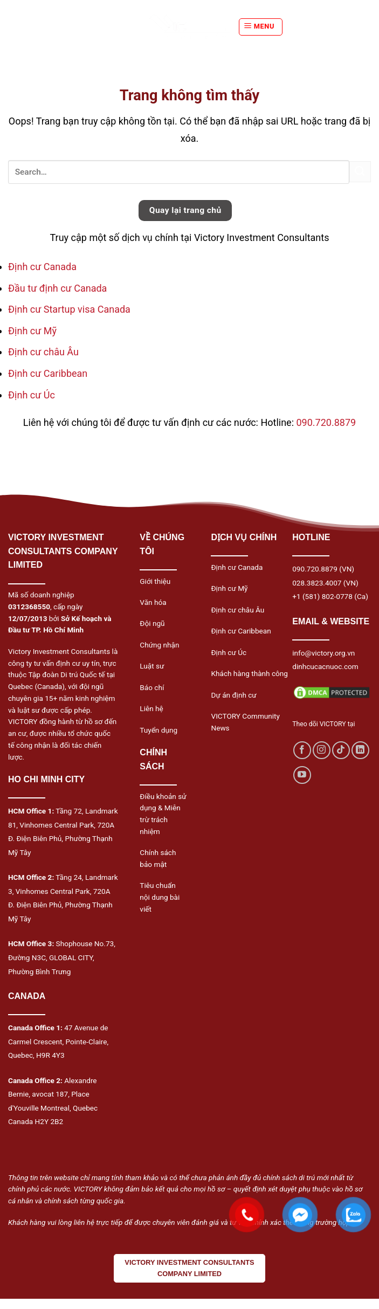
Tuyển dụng (158, 730)
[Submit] (360, 171)
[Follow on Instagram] (321, 750)
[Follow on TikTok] (341, 750)
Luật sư (152, 666)
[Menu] (260, 27)
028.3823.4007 (316, 582)
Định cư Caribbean (47, 373)
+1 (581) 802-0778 (322, 596)
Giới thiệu (155, 581)
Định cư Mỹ (32, 330)
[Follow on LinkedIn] (360, 750)
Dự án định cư (233, 695)
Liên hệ (151, 708)
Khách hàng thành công (249, 673)
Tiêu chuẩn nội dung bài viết (160, 897)
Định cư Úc (31, 395)
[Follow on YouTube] (302, 775)
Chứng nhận (159, 644)
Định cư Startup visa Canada (69, 309)
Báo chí (152, 687)
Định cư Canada (42, 266)
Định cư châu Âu (43, 351)
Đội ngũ (152, 623)
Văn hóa (153, 602)
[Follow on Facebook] (302, 750)
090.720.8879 (326, 422)
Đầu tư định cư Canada (57, 288)
